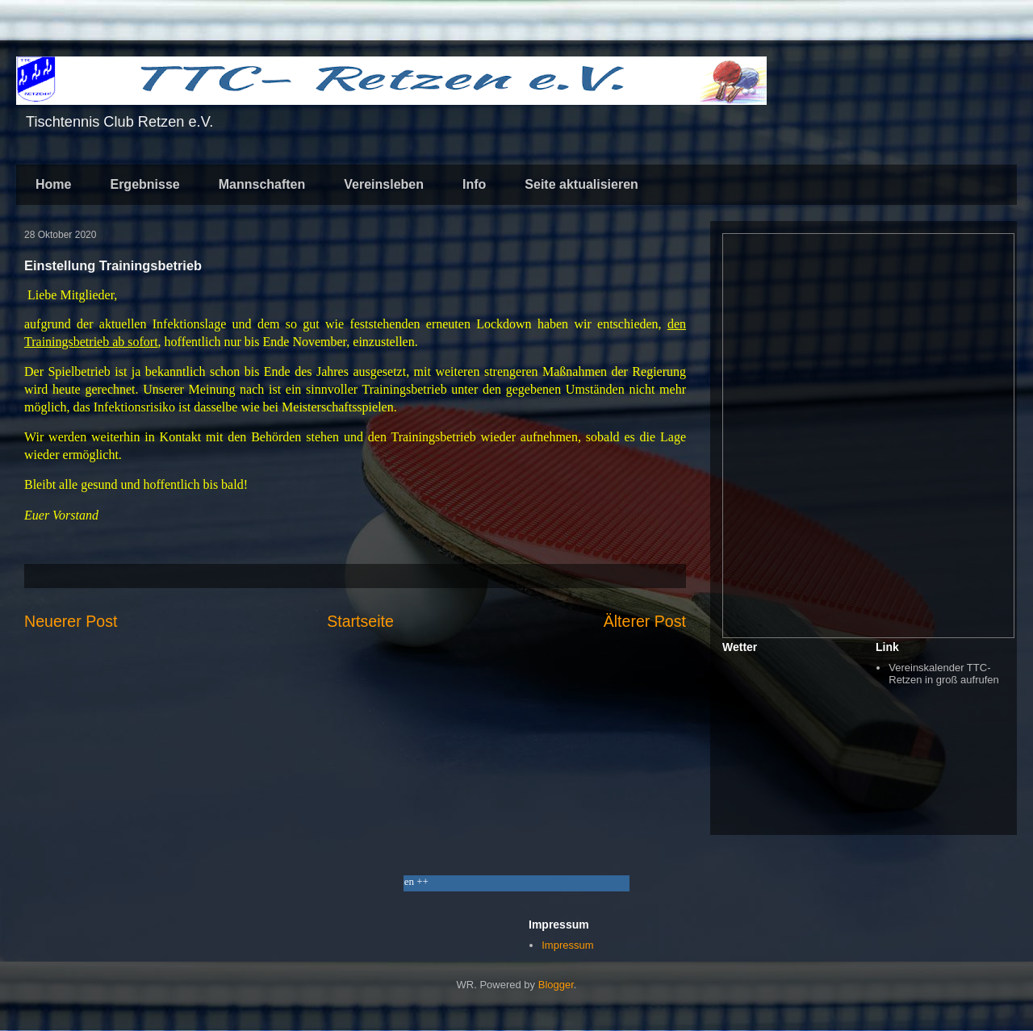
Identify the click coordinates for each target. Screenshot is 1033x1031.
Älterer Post (645, 621)
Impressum (567, 945)
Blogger (556, 985)
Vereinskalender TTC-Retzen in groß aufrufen (944, 674)
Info (474, 184)
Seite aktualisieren (581, 184)
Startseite (360, 621)
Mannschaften (262, 184)
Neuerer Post (70, 621)
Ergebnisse (144, 184)
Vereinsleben (384, 184)
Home (53, 184)
